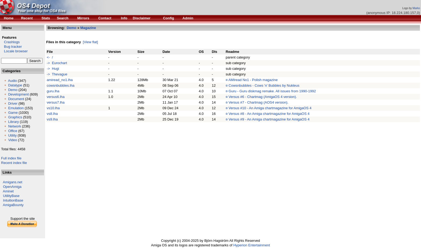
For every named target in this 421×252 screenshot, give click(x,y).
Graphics (15, 117)
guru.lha (53, 91)
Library (13, 122)
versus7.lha (55, 102)
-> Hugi (53, 69)
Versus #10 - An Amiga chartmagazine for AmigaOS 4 (269, 108)
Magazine (88, 28)
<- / (50, 57)
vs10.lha (53, 108)
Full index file (11, 158)
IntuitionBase (13, 200)
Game (12, 113)
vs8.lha (52, 114)
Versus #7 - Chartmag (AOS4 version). (258, 102)
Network (14, 126)
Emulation (16, 108)
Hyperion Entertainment (251, 245)
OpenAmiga (12, 187)
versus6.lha (55, 97)
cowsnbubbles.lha (60, 85)
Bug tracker (11, 47)
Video (12, 140)
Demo (12, 90)
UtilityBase (11, 196)
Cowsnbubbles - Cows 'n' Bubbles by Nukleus (263, 85)
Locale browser (14, 51)
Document (16, 99)
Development (18, 94)
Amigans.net (12, 182)
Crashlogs (10, 42)
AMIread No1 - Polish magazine (253, 80)
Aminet (8, 191)
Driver (12, 103)
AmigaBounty (13, 205)
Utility (12, 135)
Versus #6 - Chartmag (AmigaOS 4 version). (262, 97)
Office (12, 131)
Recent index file (14, 163)
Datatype (15, 85)
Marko (416, 8)
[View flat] (90, 42)
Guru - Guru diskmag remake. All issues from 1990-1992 (272, 91)
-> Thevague (57, 74)
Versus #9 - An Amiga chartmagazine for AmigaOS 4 (268, 119)
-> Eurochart (57, 63)
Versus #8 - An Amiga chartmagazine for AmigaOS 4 (268, 114)
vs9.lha (52, 119)
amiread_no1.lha (60, 80)
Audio (12, 81)
